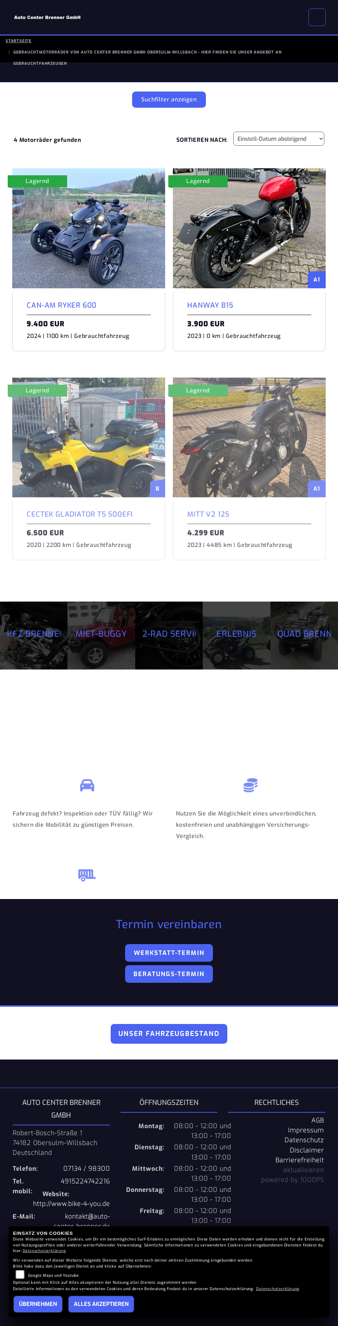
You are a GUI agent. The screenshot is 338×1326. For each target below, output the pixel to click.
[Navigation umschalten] (317, 17)
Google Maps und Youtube (53, 1275)
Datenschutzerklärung (44, 1250)
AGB (317, 1120)
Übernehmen (38, 1304)
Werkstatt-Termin (169, 953)
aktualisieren (303, 1170)
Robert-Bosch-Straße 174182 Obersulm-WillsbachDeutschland (55, 1143)
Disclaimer (307, 1150)
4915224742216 (85, 1181)
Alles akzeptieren (101, 1304)
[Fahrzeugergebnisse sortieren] (278, 139)
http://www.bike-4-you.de (71, 1204)
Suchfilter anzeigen (168, 99)
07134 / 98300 (86, 1168)
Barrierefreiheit (299, 1160)
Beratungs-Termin (169, 974)
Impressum (306, 1130)
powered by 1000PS (292, 1180)
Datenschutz (304, 1140)
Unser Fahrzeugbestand (169, 1033)
